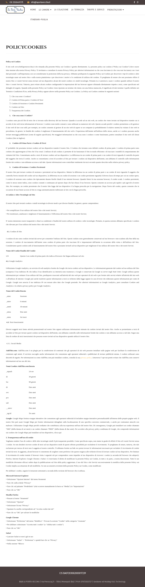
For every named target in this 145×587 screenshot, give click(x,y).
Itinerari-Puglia (39, 19)
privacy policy (86, 358)
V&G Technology (118, 581)
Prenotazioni (114, 10)
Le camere (44, 10)
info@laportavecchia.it (40, 2)
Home (33, 9)
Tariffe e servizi (96, 9)
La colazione (61, 9)
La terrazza (77, 9)
